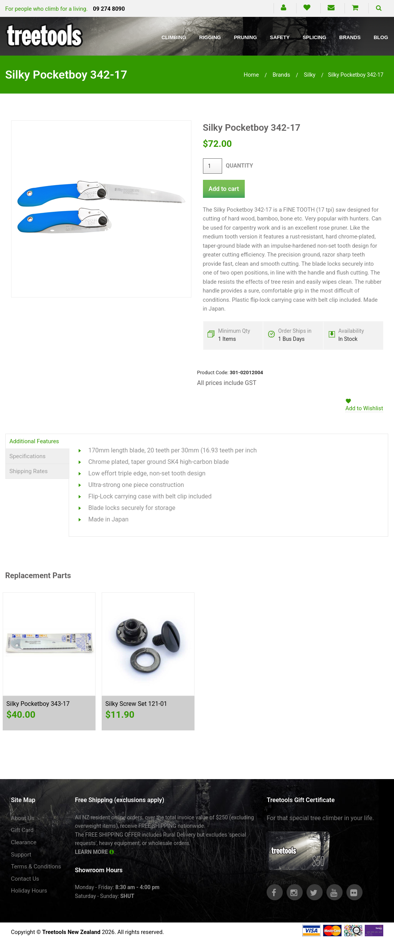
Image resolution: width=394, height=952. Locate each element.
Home (251, 74)
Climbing (174, 37)
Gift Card (22, 830)
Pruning (245, 37)
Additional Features (34, 441)
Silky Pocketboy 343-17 (38, 703)
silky (309, 74)
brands (281, 74)
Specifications (28, 456)
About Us (23, 818)
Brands (350, 37)
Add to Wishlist (364, 408)
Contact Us (25, 878)
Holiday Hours (29, 890)
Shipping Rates (29, 471)
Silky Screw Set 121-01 (136, 703)
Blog (381, 37)
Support (21, 854)
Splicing (314, 37)
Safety (280, 37)
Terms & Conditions (36, 866)
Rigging (210, 37)
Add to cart (224, 188)
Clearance (24, 842)
